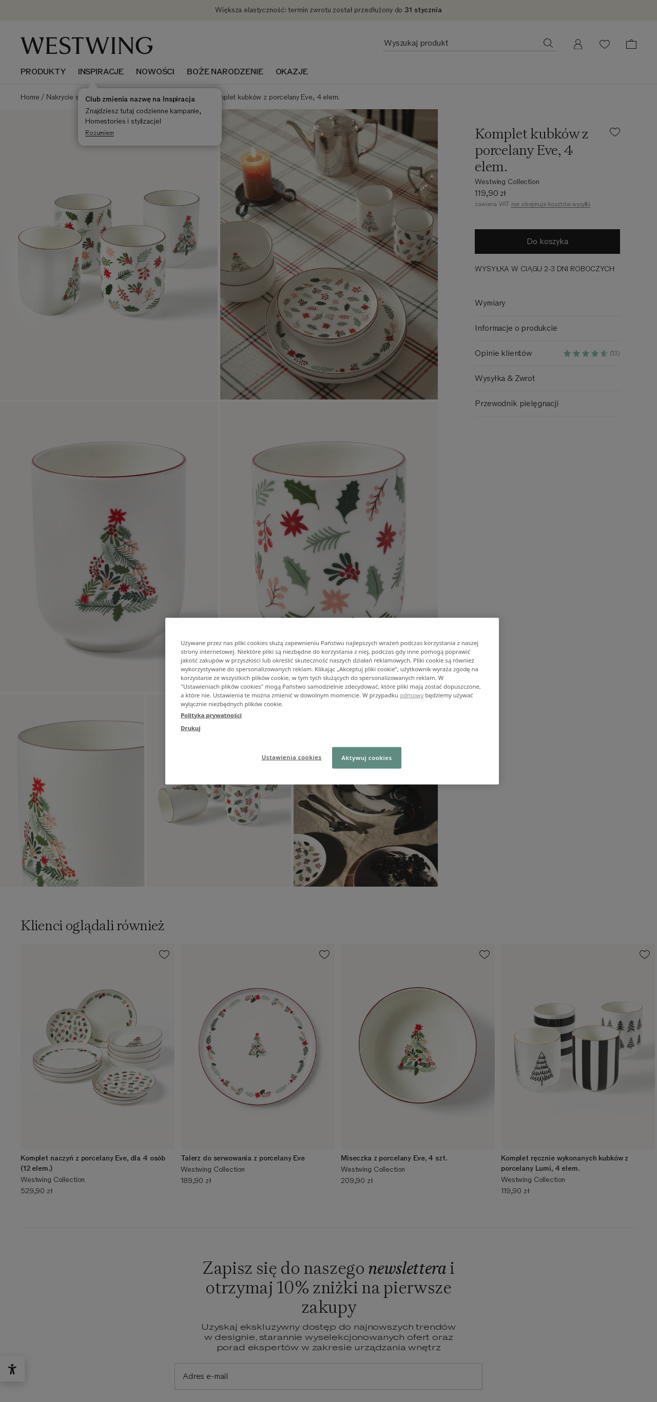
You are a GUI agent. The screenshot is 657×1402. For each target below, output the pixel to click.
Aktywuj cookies (366, 757)
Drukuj (191, 727)
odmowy (412, 695)
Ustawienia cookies (292, 756)
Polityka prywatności (211, 714)
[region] (332, 701)
